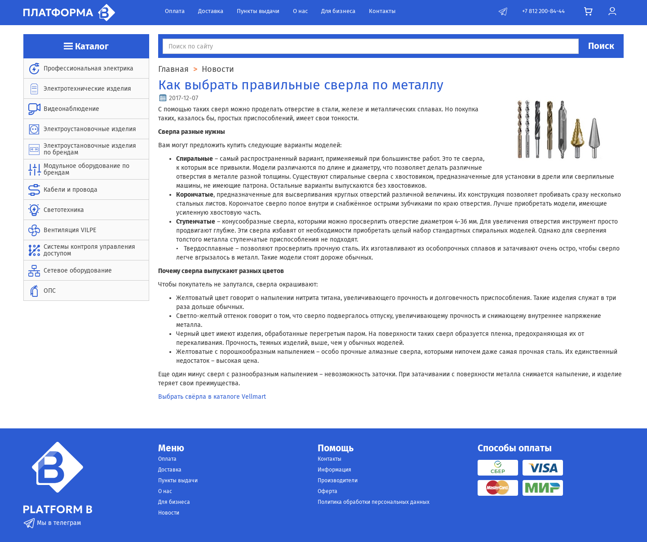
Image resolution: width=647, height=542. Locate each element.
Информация (334, 470)
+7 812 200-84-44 (543, 11)
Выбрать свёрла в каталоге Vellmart (212, 397)
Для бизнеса (338, 11)
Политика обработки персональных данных (374, 502)
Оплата (175, 11)
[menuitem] (86, 68)
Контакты (382, 11)
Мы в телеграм (52, 523)
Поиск (601, 45)
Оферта (327, 491)
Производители (338, 480)
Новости (168, 513)
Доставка (210, 11)
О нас (300, 11)
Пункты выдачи (258, 11)
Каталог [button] (86, 46)
